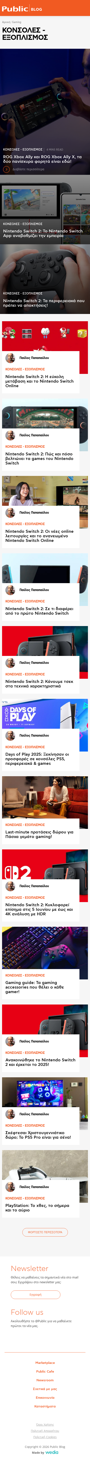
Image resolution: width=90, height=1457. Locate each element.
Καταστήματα (45, 1406)
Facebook (16, 1339)
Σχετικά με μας (45, 1389)
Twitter (26, 1339)
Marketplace (45, 1363)
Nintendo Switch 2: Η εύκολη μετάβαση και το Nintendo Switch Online (39, 381)
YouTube (36, 1339)
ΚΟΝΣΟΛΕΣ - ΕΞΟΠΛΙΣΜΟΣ (22, 149)
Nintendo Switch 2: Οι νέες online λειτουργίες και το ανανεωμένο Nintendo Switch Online (39, 536)
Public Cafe (45, 1371)
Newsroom (45, 1380)
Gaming (16, 22)
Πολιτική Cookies (45, 1437)
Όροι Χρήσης (45, 1425)
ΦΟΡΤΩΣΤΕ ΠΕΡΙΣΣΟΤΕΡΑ (45, 1232)
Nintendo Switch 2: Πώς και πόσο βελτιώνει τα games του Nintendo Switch (39, 458)
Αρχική (6, 22)
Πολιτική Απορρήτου (45, 1431)
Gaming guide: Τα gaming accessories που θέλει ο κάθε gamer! (34, 987)
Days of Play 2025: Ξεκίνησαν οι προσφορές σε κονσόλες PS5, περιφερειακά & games (37, 759)
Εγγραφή (36, 1294)
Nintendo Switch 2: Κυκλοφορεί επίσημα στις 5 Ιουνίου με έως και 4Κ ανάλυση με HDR (39, 909)
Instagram (46, 1339)
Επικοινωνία (45, 1397)
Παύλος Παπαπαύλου (34, 358)
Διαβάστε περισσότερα (23, 169)
